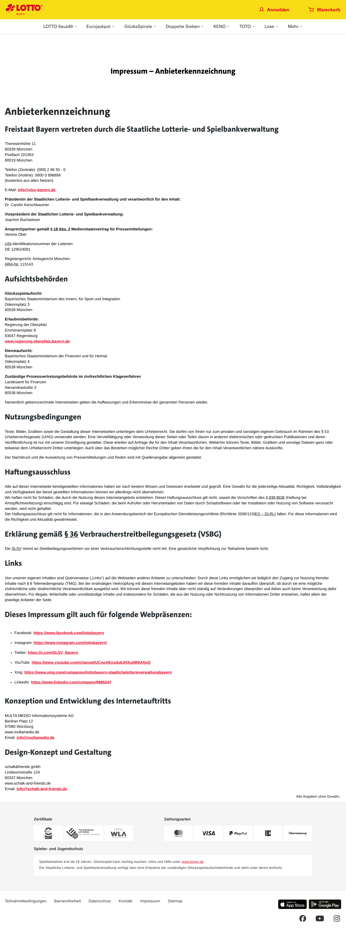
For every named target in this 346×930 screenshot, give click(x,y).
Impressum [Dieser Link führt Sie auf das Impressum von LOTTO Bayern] (150, 901)
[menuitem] (60, 26)
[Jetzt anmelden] (274, 9)
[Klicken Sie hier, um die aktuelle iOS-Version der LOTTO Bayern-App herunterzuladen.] (292, 904)
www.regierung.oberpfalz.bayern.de (37, 341)
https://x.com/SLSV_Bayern (53, 653)
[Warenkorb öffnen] (324, 9)
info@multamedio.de (36, 738)
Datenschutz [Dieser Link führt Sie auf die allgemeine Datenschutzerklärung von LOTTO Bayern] (100, 901)
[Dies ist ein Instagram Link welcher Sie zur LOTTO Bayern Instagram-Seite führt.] (337, 918)
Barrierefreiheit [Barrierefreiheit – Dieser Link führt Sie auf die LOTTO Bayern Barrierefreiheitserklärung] (67, 901)
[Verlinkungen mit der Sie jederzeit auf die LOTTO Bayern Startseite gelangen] (24, 9)
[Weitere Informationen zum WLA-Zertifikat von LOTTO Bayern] (118, 833)
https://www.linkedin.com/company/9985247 (71, 682)
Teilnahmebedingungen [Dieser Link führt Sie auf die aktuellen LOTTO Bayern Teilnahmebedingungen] (25, 901)
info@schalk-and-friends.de (42, 789)
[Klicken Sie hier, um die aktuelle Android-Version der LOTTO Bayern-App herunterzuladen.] (325, 904)
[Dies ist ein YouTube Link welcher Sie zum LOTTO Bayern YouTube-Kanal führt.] (319, 918)
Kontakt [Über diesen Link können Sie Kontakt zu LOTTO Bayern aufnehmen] (125, 901)
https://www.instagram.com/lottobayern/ (70, 643)
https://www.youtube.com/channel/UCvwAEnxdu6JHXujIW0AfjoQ (91, 663)
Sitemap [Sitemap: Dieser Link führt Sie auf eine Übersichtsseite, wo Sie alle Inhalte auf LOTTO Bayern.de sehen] (175, 901)
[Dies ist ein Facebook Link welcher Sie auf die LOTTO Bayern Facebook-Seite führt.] (302, 918)
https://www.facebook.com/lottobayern (68, 633)
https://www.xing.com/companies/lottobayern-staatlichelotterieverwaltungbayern (98, 672)
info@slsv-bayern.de (37, 190)
